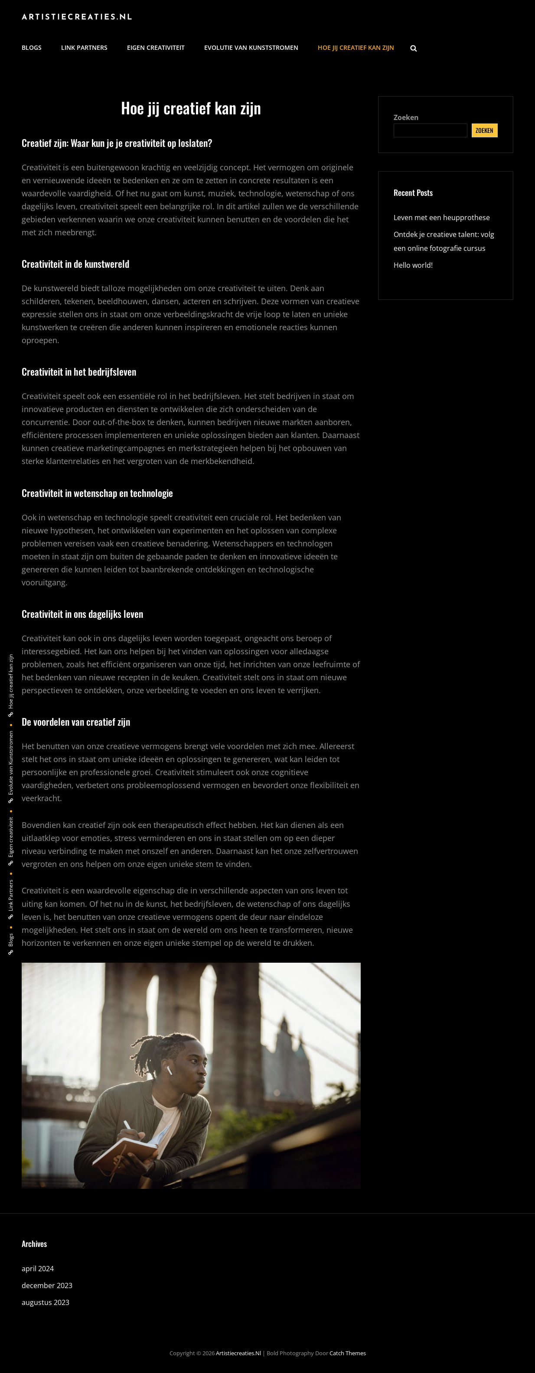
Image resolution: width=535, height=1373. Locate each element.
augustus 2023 (45, 1302)
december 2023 (47, 1285)
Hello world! (413, 265)
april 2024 (38, 1268)
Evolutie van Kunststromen (251, 47)
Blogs (32, 47)
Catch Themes (347, 1353)
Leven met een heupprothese (443, 217)
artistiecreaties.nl (78, 17)
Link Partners (84, 47)
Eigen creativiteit (156, 47)
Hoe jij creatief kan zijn (356, 47)
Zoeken (406, 117)
